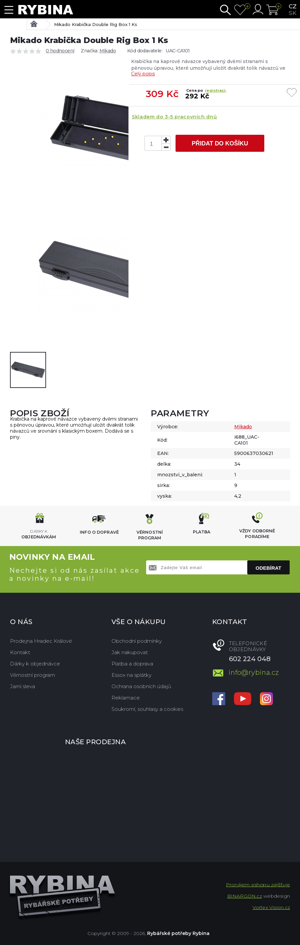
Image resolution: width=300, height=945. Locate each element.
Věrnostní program (32, 675)
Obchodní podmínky (136, 641)
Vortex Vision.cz (271, 907)
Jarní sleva (22, 686)
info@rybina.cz (254, 672)
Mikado (107, 51)
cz (293, 6)
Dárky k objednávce (35, 663)
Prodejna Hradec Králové (41, 641)
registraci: (215, 90)
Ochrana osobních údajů (141, 686)
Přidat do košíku (220, 143)
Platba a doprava (132, 663)
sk (292, 13)
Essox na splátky (131, 675)
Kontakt (20, 652)
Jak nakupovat (129, 652)
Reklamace (125, 697)
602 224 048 (250, 658)
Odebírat (268, 568)
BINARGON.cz (244, 896)
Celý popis (143, 74)
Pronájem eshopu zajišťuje (258, 885)
